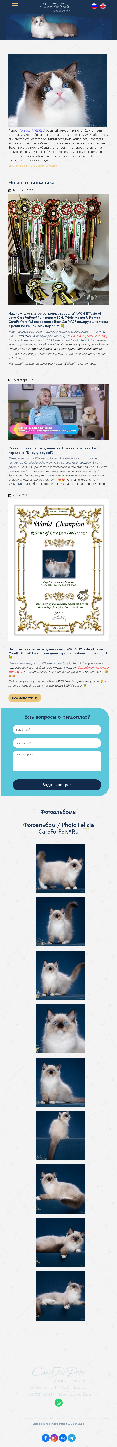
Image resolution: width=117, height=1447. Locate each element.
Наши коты (41, 1418)
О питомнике (26, 1418)
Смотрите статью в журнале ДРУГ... (35, 165)
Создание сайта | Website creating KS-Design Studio (58, 1423)
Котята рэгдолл (74, 1418)
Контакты (104, 1418)
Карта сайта (90, 1418)
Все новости (25, 698)
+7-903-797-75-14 (44, 1387)
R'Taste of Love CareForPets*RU (70, 340)
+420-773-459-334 (40, 1394)
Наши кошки (57, 1418)
